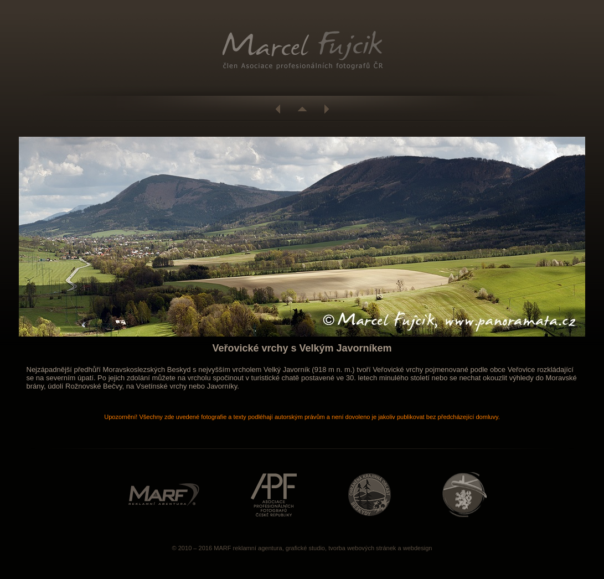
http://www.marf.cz (163, 494)
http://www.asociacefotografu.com (274, 494)
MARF (222, 548)
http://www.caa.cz (464, 494)
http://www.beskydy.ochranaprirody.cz (369, 494)
